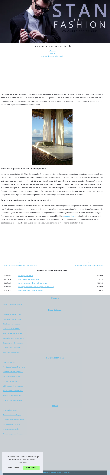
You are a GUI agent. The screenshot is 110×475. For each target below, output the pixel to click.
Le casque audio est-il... (11, 429)
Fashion (53, 51)
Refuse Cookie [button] (13, 468)
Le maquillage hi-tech (25, 276)
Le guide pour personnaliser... (13, 400)
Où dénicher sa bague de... (12, 324)
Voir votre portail (56, 473)
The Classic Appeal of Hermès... (14, 367)
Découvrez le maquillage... (12, 415)
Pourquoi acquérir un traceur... (13, 434)
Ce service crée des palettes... (13, 343)
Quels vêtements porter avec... (13, 338)
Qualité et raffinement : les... (12, 314)
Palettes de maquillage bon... (13, 395)
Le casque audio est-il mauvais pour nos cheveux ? (19, 265)
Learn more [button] (22, 462)
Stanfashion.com (44, 473)
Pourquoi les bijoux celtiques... (13, 319)
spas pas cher (68, 216)
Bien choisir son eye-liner (11, 352)
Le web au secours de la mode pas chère (89, 265)
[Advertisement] (52, 73)
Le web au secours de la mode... (14, 420)
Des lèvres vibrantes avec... (12, 376)
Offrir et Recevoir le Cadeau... (13, 386)
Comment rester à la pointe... (13, 372)
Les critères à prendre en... (12, 381)
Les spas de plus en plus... (12, 424)
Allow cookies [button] (31, 468)
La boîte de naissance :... (11, 329)
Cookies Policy (66, 473)
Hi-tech (52, 53)
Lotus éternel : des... (10, 362)
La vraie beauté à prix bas (12, 348)
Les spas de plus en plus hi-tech (52, 56)
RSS (73, 473)
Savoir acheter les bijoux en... (13, 333)
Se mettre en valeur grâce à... (13, 304)
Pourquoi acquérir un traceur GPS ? (30, 290)
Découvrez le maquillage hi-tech (29, 279)
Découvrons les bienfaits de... (13, 391)
